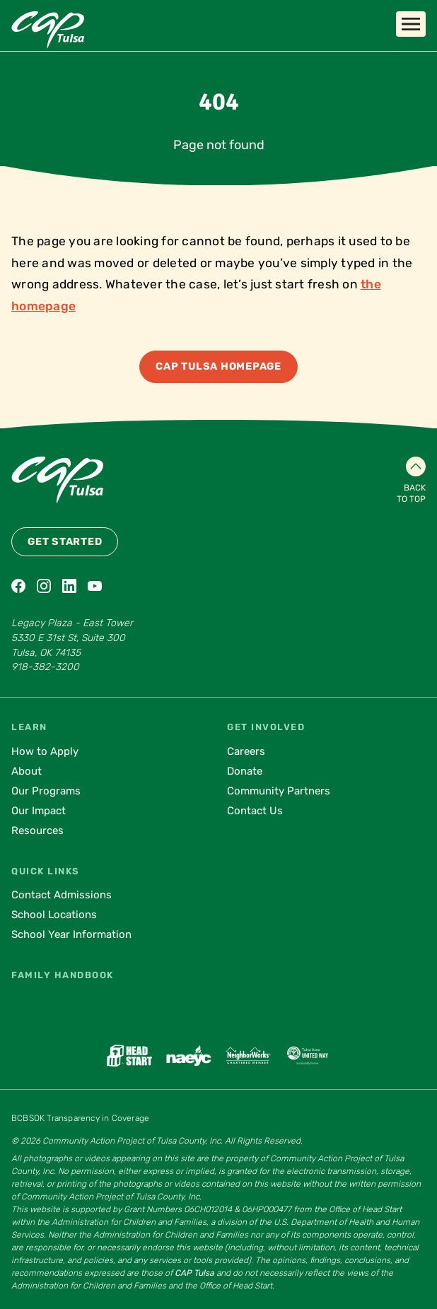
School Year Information (71, 934)
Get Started (65, 542)
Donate (244, 771)
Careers (246, 751)
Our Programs (46, 791)
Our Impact (38, 810)
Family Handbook (62, 975)
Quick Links (45, 871)
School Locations (54, 914)
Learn (29, 727)
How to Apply (44, 751)
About (26, 771)
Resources (37, 830)
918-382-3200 (45, 667)
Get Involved (266, 727)
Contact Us (255, 810)
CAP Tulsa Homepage (218, 366)
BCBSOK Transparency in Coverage (80, 1118)
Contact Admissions (61, 894)
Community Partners (278, 791)
